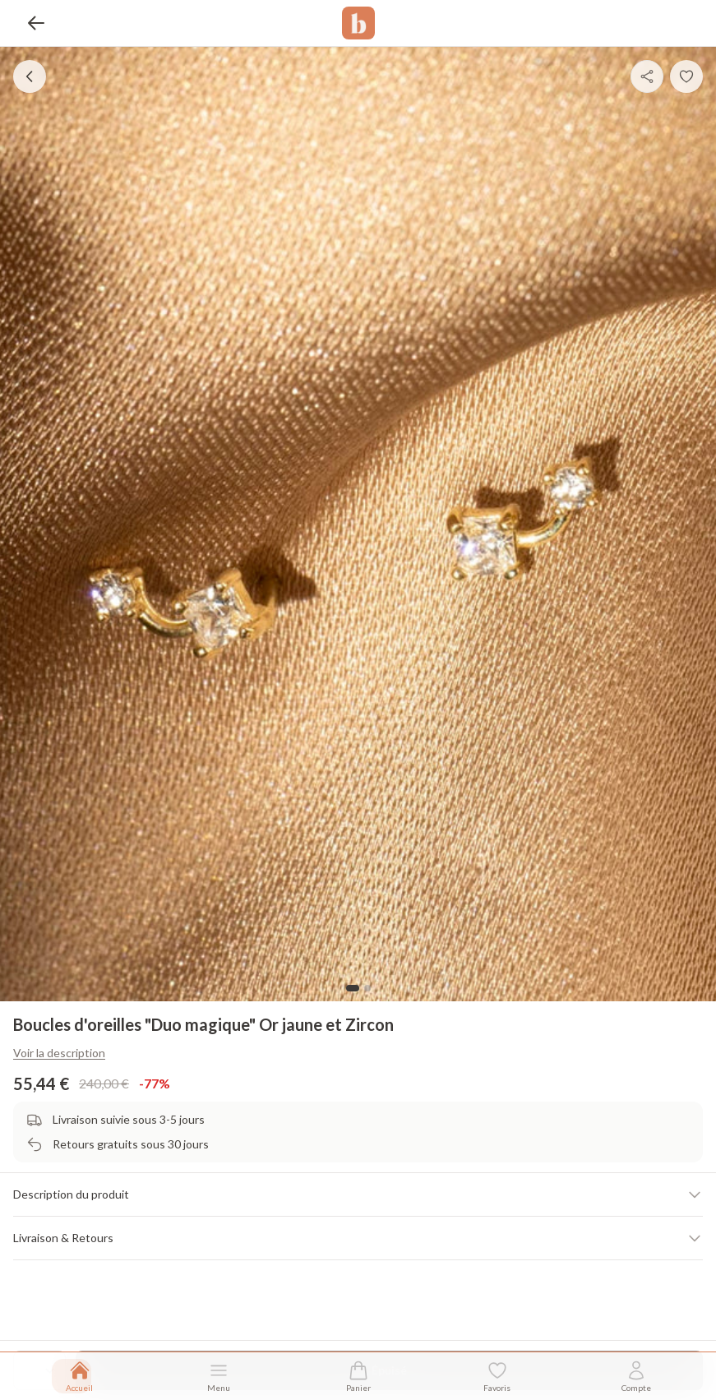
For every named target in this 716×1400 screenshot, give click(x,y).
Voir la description (59, 1053)
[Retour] (36, 23)
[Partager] (647, 76)
